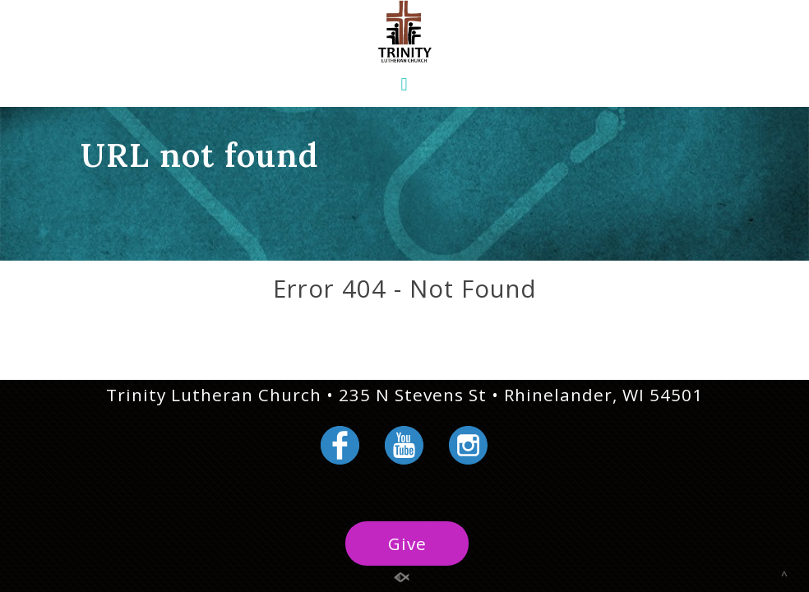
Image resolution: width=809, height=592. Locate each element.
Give (407, 543)
